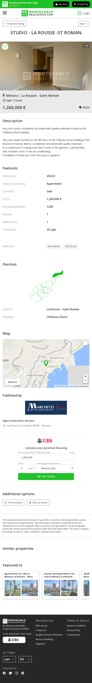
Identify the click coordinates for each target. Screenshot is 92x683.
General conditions (76, 625)
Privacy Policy (73, 630)
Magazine (40, 643)
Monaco (46, 425)
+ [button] (85, 376)
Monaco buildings (44, 639)
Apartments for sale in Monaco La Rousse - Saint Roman (19, 575)
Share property (38, 502)
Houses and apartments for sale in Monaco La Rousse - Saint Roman (59, 575)
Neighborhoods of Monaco (49, 634)
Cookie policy (73, 634)
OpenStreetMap (71, 386)
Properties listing (14, 23)
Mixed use (70, 246)
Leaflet (58, 386)
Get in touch (46, 476)
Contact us (41, 630)
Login (83, 13)
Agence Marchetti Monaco (19, 420)
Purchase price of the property (34, 452)
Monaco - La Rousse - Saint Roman (31, 95)
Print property (13, 502)
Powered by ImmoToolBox (16, 628)
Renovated (54, 246)
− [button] (85, 381)
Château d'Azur (57, 317)
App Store (61, 4)
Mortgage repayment (48, 463)
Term (21, 463)
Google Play (81, 4)
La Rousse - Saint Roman (63, 309)
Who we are (41, 625)
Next (83, 23)
